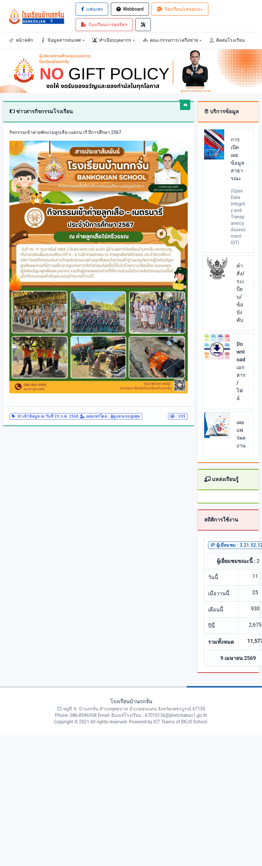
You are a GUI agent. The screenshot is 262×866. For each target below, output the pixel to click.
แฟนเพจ (92, 9)
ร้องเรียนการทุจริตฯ (104, 24)
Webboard (130, 9)
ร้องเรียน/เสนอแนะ (180, 9)
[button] (63, 40)
